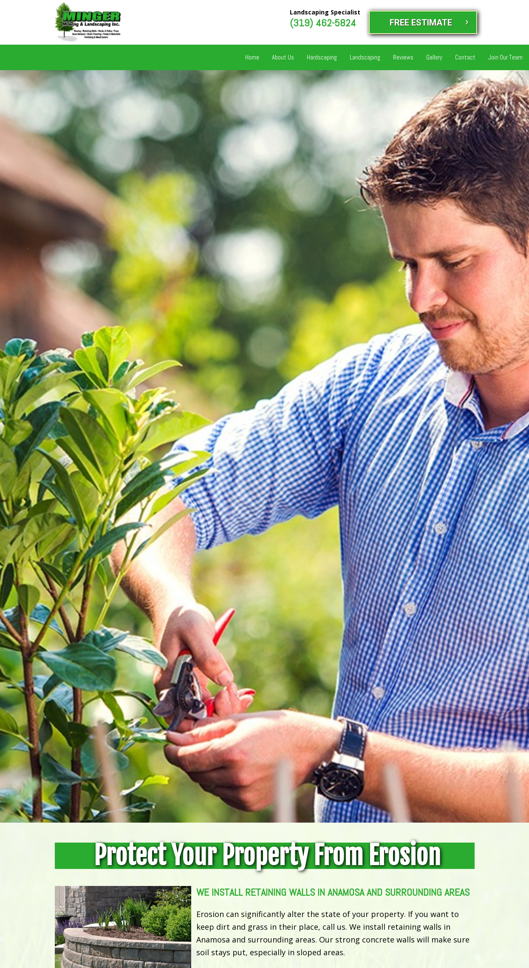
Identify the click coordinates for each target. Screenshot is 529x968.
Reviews (403, 57)
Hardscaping (322, 57)
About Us (283, 57)
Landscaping (365, 57)
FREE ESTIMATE (421, 22)
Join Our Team (505, 57)
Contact (465, 57)
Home (252, 57)
